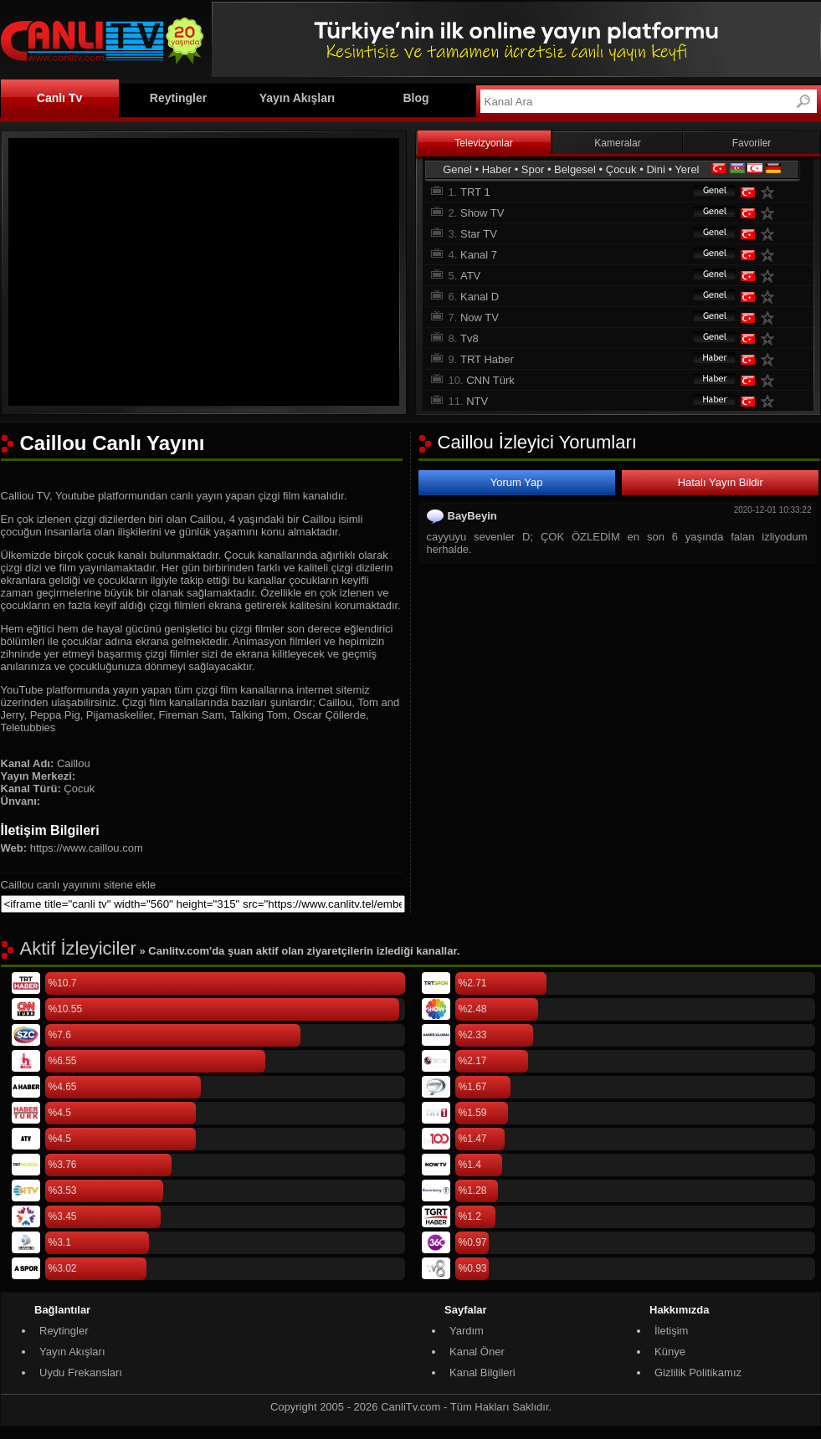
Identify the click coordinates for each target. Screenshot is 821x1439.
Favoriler (752, 143)
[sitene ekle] (203, 904)
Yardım (466, 1330)
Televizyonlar (483, 143)
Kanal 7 (478, 254)
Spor (532, 169)
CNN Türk (490, 380)
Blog (415, 98)
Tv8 (469, 338)
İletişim (671, 1330)
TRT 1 (475, 192)
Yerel (687, 169)
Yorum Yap (516, 482)
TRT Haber (487, 359)
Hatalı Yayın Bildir (720, 482)
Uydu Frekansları (80, 1372)
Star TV (478, 234)
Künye (669, 1351)
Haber (496, 169)
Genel (457, 169)
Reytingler (178, 98)
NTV (477, 401)
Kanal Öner (477, 1351)
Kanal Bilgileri (482, 1372)
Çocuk (621, 169)
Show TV (482, 213)
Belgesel (575, 169)
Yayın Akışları (297, 98)
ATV (470, 275)
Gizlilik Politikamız (697, 1372)
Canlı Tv (59, 98)
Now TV (479, 317)
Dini (655, 169)
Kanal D (479, 296)
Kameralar (617, 143)
